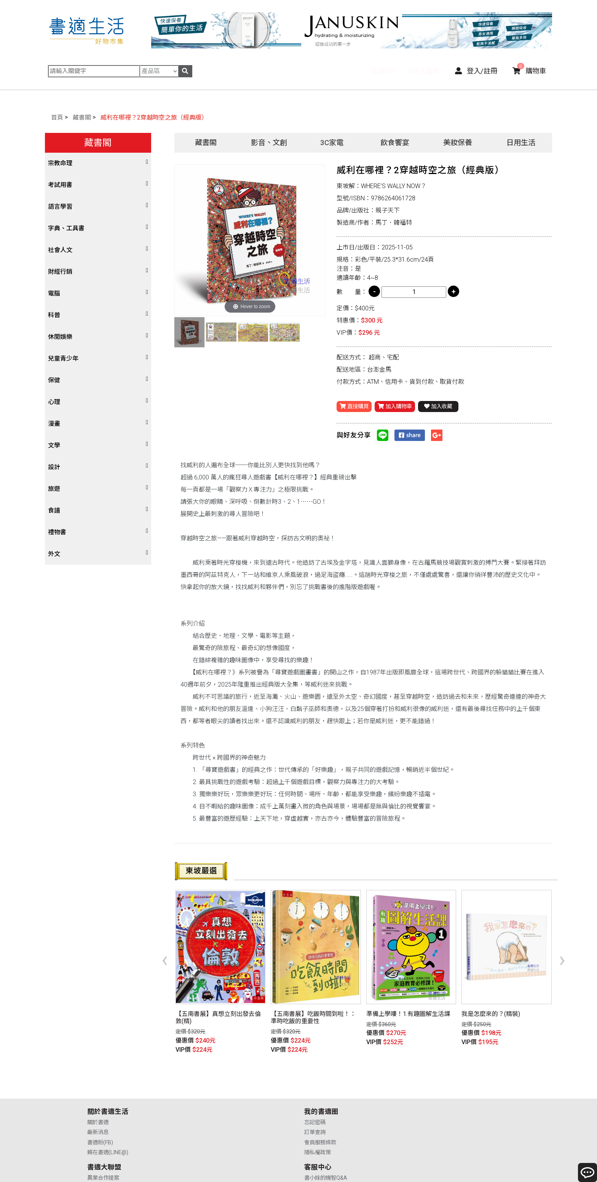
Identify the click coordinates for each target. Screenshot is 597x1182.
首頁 (57, 117)
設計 (54, 467)
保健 (54, 380)
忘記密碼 (206, 1080)
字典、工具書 (66, 228)
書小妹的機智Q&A (434, 1080)
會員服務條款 (212, 1100)
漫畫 (54, 423)
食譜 (54, 510)
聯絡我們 (423, 1110)
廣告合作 (315, 1110)
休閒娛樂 (60, 336)
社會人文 (60, 250)
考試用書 (60, 184)
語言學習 (60, 206)
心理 (54, 402)
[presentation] (164, 947)
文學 (54, 445)
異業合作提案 (320, 1080)
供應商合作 (317, 1090)
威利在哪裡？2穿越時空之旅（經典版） (154, 117)
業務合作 (315, 1100)
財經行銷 (60, 271)
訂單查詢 (206, 1090)
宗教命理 (60, 163)
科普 (54, 315)
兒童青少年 (63, 358)
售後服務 (423, 1100)
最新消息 (98, 1090)
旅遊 (54, 488)
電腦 (54, 293)
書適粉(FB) (100, 1100)
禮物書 (57, 532)
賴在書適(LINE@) (107, 1110)
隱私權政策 (209, 1110)
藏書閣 (82, 117)
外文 (54, 553)
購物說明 (423, 1090)
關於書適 (98, 1080)
